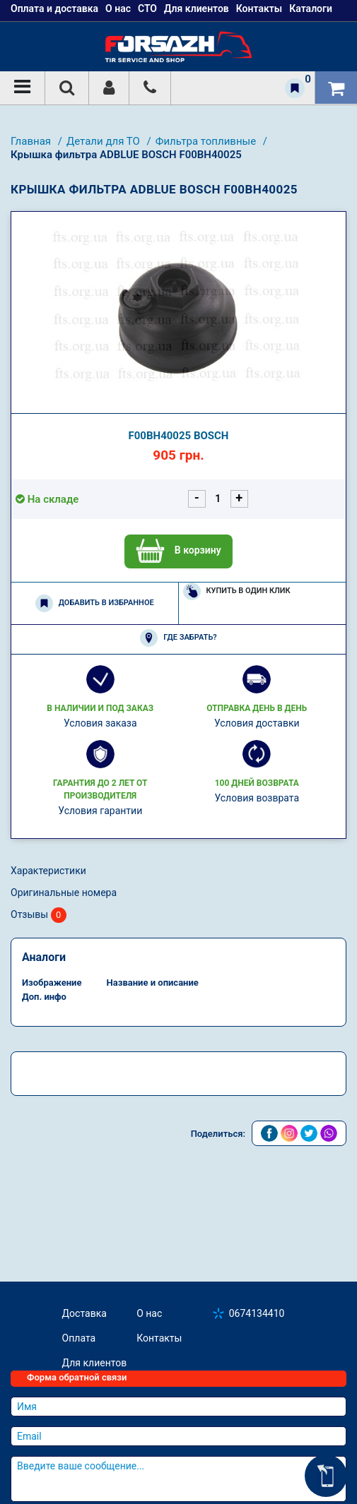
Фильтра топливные (207, 141)
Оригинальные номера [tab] (64, 892)
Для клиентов (94, 1362)
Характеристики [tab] (48, 870)
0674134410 (257, 1313)
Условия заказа (100, 723)
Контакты (159, 1338)
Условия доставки (257, 723)
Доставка (84, 1313)
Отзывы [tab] (38, 915)
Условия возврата (256, 798)
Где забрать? (178, 638)
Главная (32, 141)
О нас (149, 1313)
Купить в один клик (237, 591)
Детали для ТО (104, 141)
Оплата (79, 1338)
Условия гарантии (100, 810)
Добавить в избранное (94, 603)
